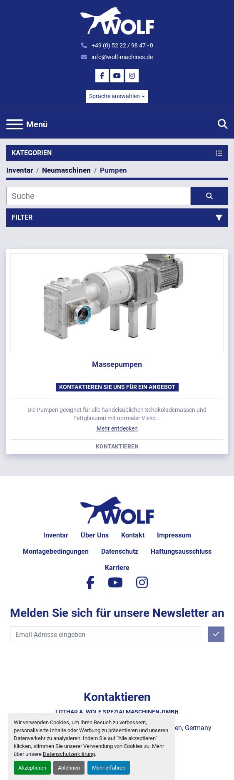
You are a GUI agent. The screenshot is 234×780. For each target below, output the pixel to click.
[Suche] (98, 196)
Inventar (55, 535)
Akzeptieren (32, 768)
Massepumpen (117, 364)
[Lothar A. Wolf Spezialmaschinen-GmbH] (117, 509)
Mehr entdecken (117, 428)
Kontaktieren (117, 447)
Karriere (117, 568)
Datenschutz (119, 551)
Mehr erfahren (108, 768)
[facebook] (102, 75)
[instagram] (132, 75)
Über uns (95, 535)
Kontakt (132, 535)
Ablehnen (69, 768)
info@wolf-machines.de (121, 57)
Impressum (174, 535)
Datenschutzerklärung (69, 754)
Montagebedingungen (56, 551)
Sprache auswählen (114, 96)
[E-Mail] (105, 634)
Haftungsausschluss (181, 551)
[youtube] (117, 75)
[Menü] (14, 124)
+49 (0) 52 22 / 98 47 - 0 (121, 45)
